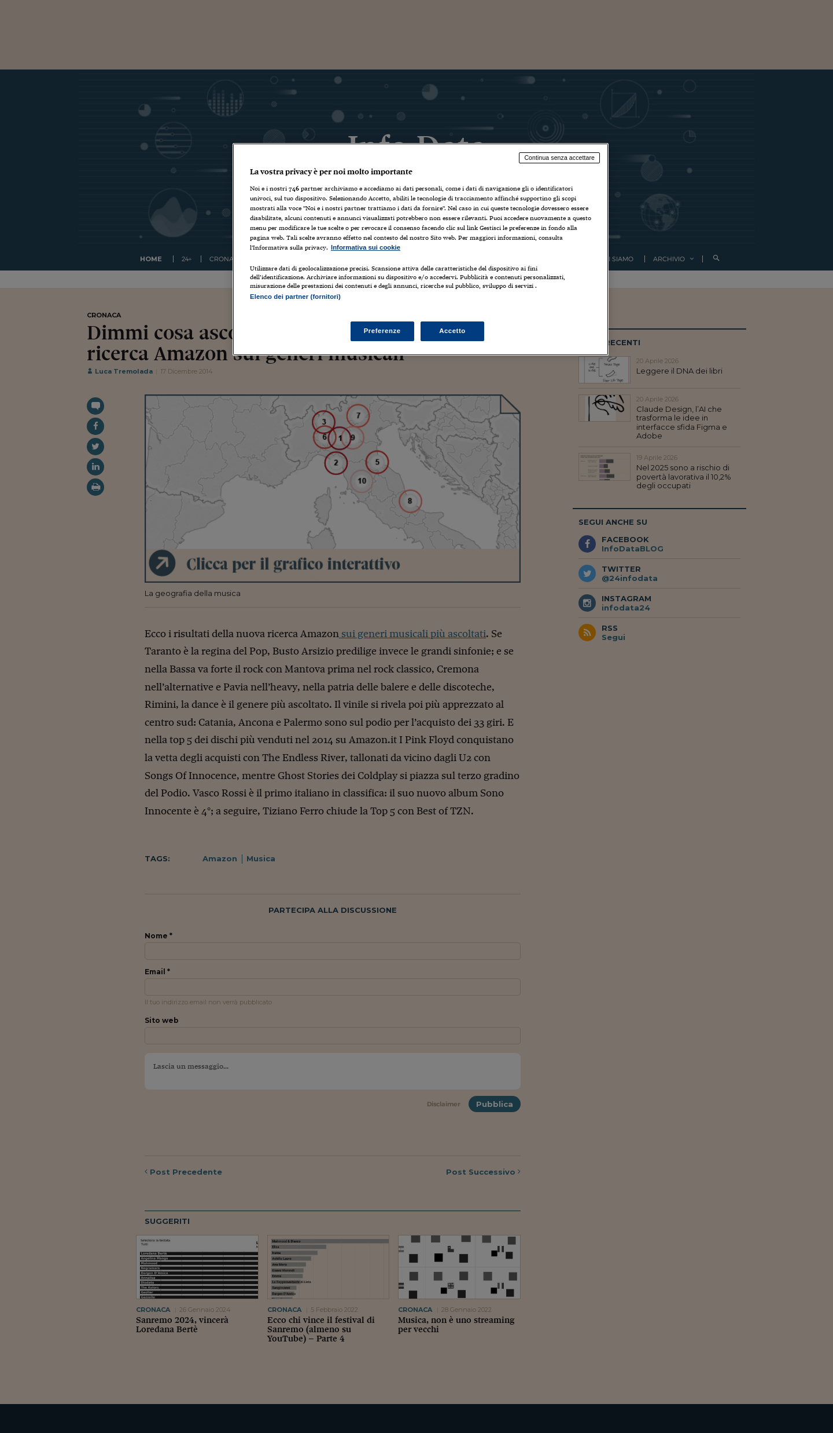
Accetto (452, 330)
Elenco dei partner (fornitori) (295, 296)
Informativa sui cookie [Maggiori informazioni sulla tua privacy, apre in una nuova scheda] (365, 247)
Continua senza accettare (559, 157)
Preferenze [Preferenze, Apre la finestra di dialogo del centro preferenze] (382, 330)
